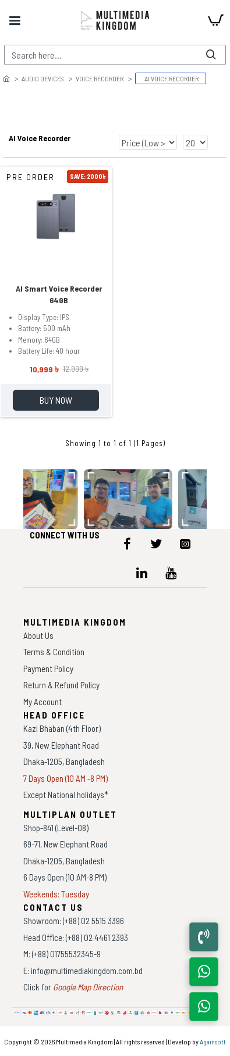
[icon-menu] (127, 543)
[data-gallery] (130, 499)
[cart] (215, 20)
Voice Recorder (99, 78)
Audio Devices (43, 78)
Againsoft (213, 1041)
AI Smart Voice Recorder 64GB (59, 294)
